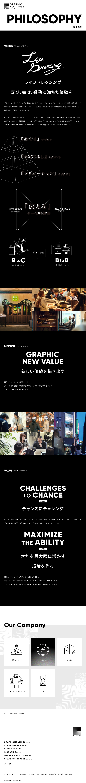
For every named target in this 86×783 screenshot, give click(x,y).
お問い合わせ (68, 774)
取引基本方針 (52, 774)
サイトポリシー (23, 774)
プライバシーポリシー (10, 774)
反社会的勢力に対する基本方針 (38, 774)
